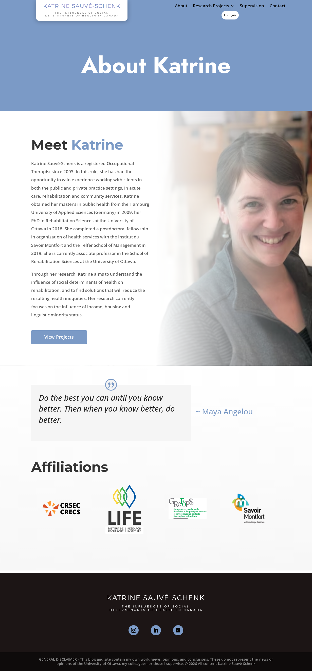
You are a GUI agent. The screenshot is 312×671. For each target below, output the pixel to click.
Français (230, 15)
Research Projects (211, 6)
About (181, 6)
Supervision (252, 6)
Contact (277, 6)
